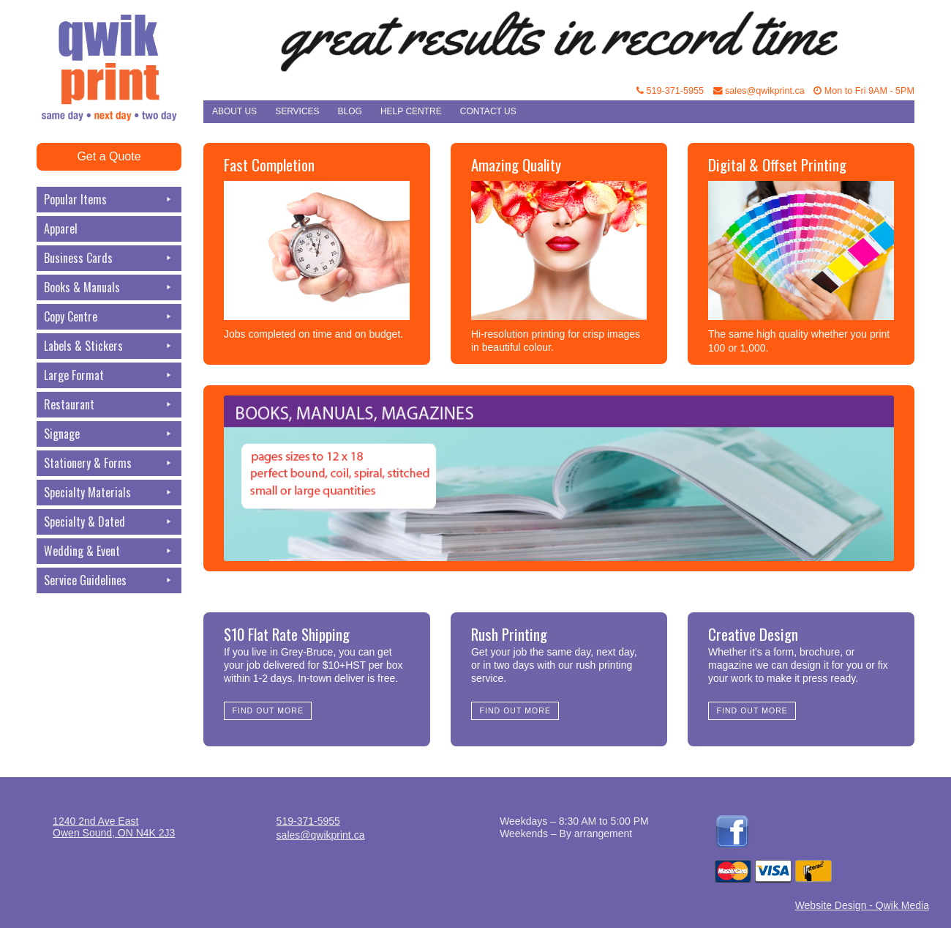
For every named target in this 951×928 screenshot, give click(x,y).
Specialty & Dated (109, 522)
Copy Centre (109, 317)
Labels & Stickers (109, 346)
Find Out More (268, 710)
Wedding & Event (109, 551)
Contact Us (488, 111)
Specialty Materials (109, 492)
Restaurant (109, 404)
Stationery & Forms (109, 463)
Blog (350, 111)
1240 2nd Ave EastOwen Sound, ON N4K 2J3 (114, 827)
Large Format (109, 375)
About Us (234, 111)
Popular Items (109, 199)
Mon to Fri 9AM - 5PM (863, 91)
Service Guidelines (109, 580)
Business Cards (109, 258)
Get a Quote (108, 156)
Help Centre (411, 111)
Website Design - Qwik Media (862, 905)
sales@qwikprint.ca (759, 91)
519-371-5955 (670, 91)
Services (297, 111)
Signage (109, 434)
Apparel (61, 228)
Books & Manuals (109, 287)
